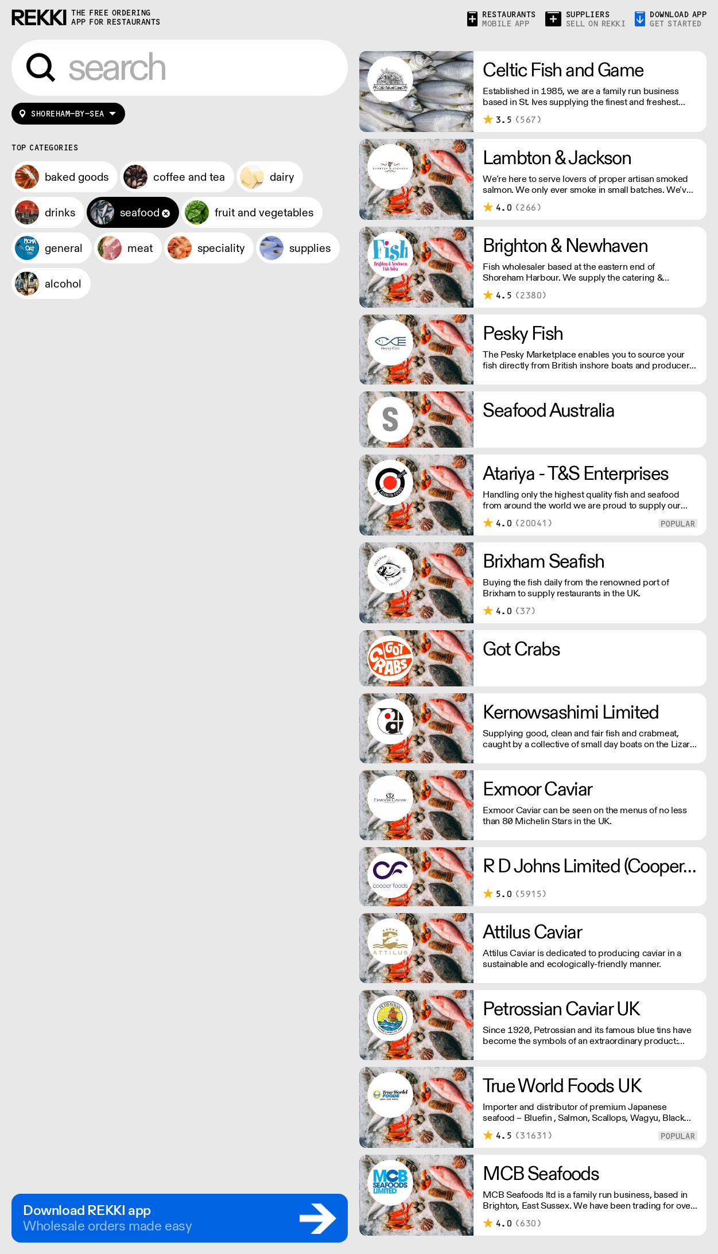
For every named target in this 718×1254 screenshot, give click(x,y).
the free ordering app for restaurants (116, 17)
